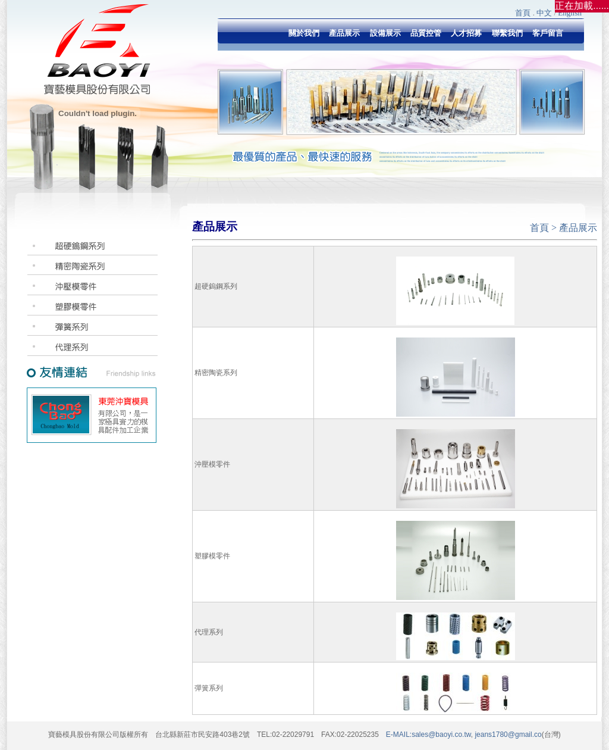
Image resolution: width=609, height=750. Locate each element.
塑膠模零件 (212, 556)
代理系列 (208, 632)
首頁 (522, 12)
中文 (544, 12)
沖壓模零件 (212, 464)
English (570, 12)
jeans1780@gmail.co (507, 734)
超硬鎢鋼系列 (215, 286)
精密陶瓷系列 (215, 372)
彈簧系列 (208, 688)
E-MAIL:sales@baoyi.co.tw (428, 734)
